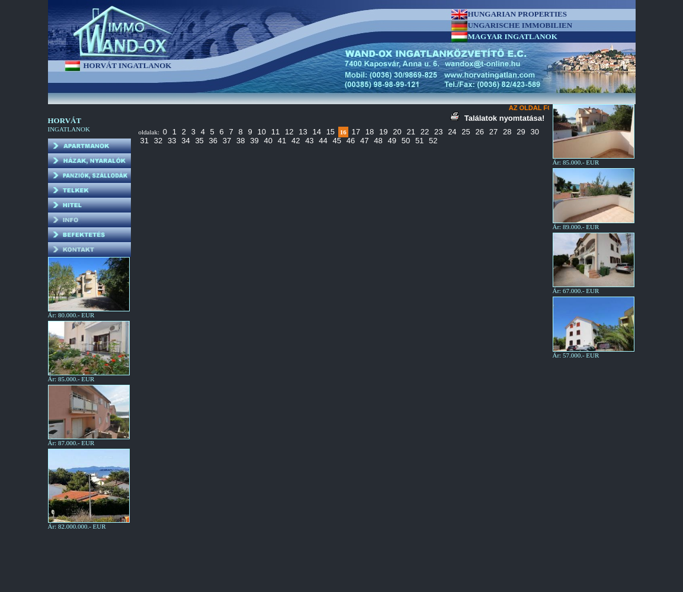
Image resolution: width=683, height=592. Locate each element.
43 (309, 140)
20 (397, 131)
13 (303, 131)
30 (534, 131)
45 (337, 140)
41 (282, 140)
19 (383, 131)
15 (330, 131)
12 (289, 131)
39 (254, 140)
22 (425, 131)
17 (356, 131)
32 (158, 140)
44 (323, 140)
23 (438, 131)
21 (410, 131)
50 (406, 140)
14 (316, 131)
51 (419, 140)
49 (391, 140)
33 (172, 140)
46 (351, 140)
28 (507, 131)
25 (465, 131)
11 (275, 131)
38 (240, 140)
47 (364, 140)
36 (213, 140)
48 (378, 140)
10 (262, 131)
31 (144, 140)
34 (185, 140)
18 (369, 131)
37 (227, 140)
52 (433, 140)
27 (493, 131)
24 (452, 131)
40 (268, 140)
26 (480, 131)
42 (295, 140)
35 (199, 140)
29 (521, 131)
